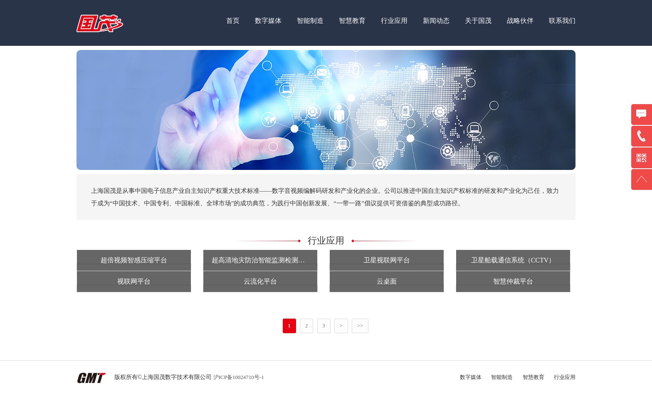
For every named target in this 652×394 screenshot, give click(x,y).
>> (360, 326)
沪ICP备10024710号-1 (238, 377)
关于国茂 (478, 20)
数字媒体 (268, 20)
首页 (233, 20)
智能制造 (310, 20)
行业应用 (394, 20)
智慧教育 (352, 20)
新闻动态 (436, 20)
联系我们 (562, 20)
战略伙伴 (520, 20)
